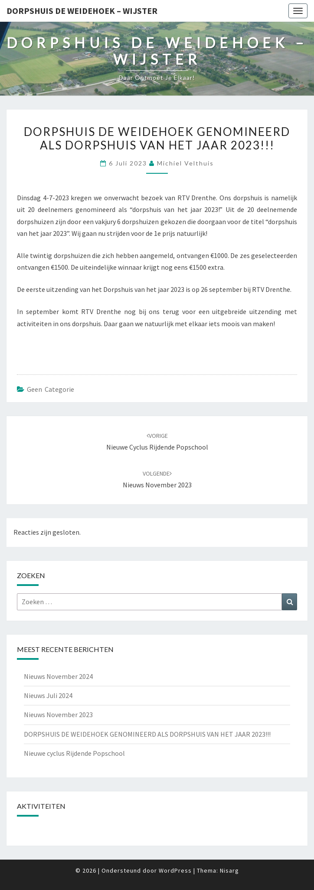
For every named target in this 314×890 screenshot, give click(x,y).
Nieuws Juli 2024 (48, 695)
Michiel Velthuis (185, 163)
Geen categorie (50, 389)
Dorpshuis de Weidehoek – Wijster (82, 10)
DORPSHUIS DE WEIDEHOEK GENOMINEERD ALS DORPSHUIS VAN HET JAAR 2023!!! (147, 734)
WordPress (175, 870)
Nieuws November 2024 (58, 676)
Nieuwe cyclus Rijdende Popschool (74, 753)
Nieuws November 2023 (58, 714)
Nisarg (229, 870)
